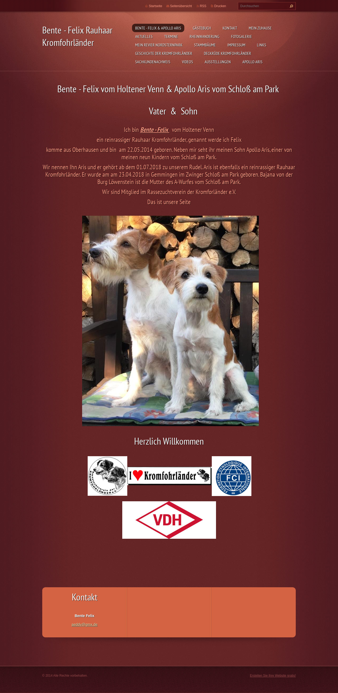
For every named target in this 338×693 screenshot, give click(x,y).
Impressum (236, 44)
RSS (203, 6)
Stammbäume (205, 44)
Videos (187, 61)
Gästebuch (202, 28)
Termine (171, 36)
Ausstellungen (218, 61)
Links (261, 44)
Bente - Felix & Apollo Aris (158, 28)
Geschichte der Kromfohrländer (163, 53)
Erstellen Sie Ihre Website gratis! (273, 675)
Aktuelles (144, 36)
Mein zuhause (260, 28)
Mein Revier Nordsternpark (158, 44)
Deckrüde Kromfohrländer (227, 53)
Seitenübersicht (181, 6)
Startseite (155, 6)
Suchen (291, 6)
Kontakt (230, 28)
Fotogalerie (241, 36)
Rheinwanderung (204, 36)
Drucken (220, 6)
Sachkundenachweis (152, 61)
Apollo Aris (252, 61)
